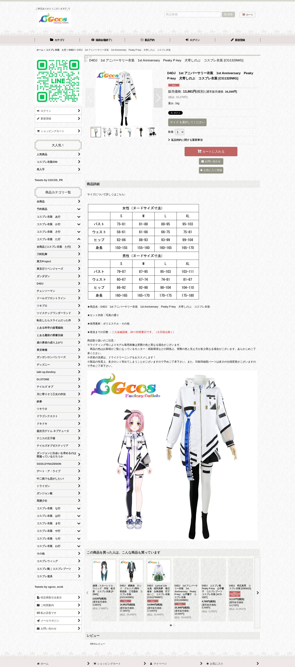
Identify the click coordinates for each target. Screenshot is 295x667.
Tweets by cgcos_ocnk (49, 586)
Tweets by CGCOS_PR (49, 180)
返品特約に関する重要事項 (185, 139)
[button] (89, 98)
